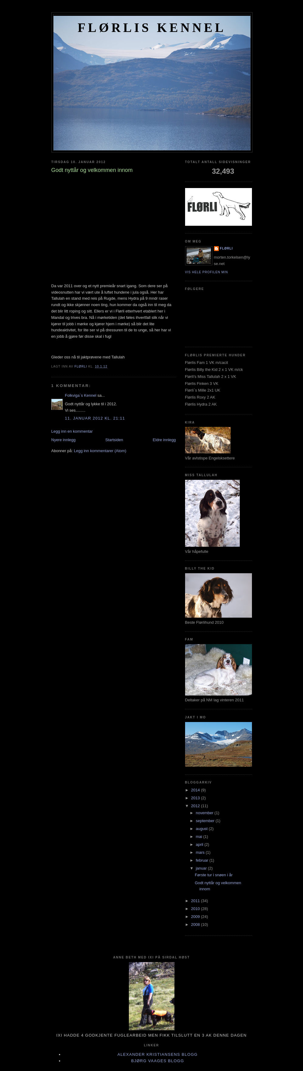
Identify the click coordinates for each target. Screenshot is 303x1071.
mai (199, 836)
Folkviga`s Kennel (80, 395)
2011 (196, 900)
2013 (196, 798)
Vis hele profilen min (206, 272)
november (205, 813)
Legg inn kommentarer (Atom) (100, 450)
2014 (196, 790)
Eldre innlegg (164, 440)
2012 (196, 806)
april (200, 844)
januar (202, 868)
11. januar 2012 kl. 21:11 (95, 418)
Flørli (226, 248)
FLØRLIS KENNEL (151, 28)
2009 (196, 916)
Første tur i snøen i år (213, 875)
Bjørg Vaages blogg (157, 1061)
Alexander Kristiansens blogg (158, 1054)
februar (202, 860)
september (205, 820)
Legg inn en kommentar (72, 431)
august (202, 828)
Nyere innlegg (63, 440)
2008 (196, 924)
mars (201, 852)
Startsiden (114, 440)
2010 (196, 908)
